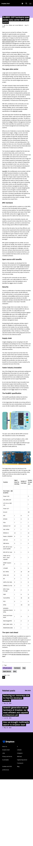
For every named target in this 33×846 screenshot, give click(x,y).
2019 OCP (15, 111)
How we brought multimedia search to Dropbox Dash (16, 723)
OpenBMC (4, 171)
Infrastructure (7, 668)
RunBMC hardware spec (8, 39)
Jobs (3, 753)
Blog (18, 766)
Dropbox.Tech (6, 3)
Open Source (7, 671)
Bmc (14, 671)
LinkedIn (19, 750)
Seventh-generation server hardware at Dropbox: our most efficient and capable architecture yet (15, 711)
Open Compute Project (8, 41)
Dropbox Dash (6, 750)
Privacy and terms (7, 756)
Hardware (17, 668)
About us (4, 746)
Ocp (24, 668)
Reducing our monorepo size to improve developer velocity (16, 698)
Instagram (20, 753)
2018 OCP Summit (24, 265)
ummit (20, 111)
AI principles (5, 759)
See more (28, 690)
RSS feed (19, 756)
